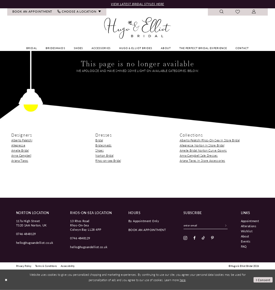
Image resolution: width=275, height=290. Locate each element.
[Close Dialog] (5, 280)
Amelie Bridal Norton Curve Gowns (203, 150)
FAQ (244, 246)
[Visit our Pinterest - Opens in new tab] (212, 238)
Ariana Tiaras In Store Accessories (202, 161)
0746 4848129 (26, 234)
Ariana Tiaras (19, 161)
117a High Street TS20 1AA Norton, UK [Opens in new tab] (31, 223)
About (245, 236)
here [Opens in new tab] (183, 280)
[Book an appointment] (32, 12)
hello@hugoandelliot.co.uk (34, 242)
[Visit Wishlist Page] (238, 12)
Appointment (250, 221)
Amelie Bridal (20, 150)
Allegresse (18, 145)
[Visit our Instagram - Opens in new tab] (185, 238)
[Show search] (222, 12)
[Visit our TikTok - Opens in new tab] (203, 238)
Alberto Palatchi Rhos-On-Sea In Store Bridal (210, 140)
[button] (254, 12)
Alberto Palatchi (21, 140)
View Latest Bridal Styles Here (137, 4)
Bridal (99, 140)
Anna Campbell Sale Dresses (199, 155)
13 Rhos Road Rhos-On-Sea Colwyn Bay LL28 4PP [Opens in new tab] (85, 225)
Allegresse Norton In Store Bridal (202, 145)
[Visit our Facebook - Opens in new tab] (194, 238)
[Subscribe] (225, 225)
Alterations (248, 226)
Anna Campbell (21, 155)
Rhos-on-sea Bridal (108, 161)
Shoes (99, 150)
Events (246, 241)
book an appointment (147, 229)
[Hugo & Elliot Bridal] (137, 28)
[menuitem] (32, 12)
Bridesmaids (103, 145)
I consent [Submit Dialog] (263, 280)
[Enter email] (205, 225)
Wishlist (246, 231)
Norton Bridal (104, 155)
